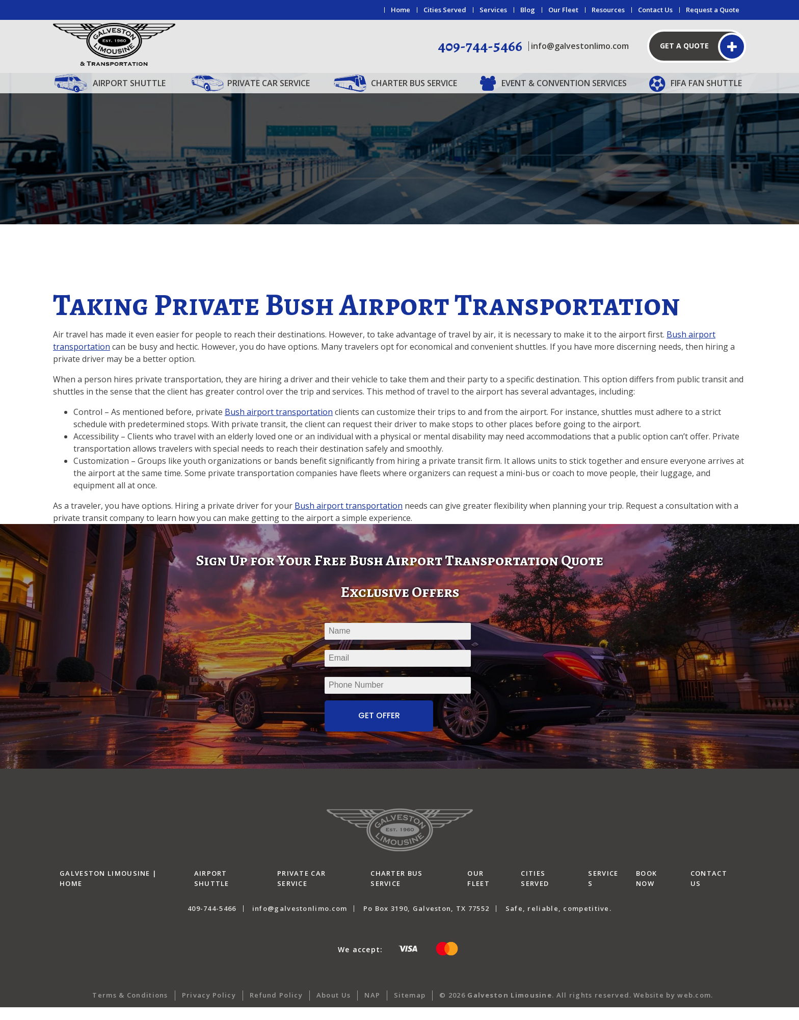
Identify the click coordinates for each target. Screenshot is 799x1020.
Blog (527, 9)
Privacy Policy (209, 1007)
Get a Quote (684, 45)
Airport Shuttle (129, 83)
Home (400, 9)
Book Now (646, 891)
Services (493, 9)
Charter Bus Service (414, 83)
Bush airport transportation (279, 424)
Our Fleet (563, 9)
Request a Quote (712, 9)
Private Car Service (268, 83)
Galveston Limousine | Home (108, 891)
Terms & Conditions (130, 1007)
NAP (372, 1007)
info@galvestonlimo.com (580, 45)
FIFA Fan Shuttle (706, 83)
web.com (694, 1007)
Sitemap (409, 1007)
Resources (608, 9)
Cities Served (444, 9)
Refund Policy (276, 1007)
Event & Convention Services (564, 83)
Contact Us (655, 9)
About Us (333, 1007)
